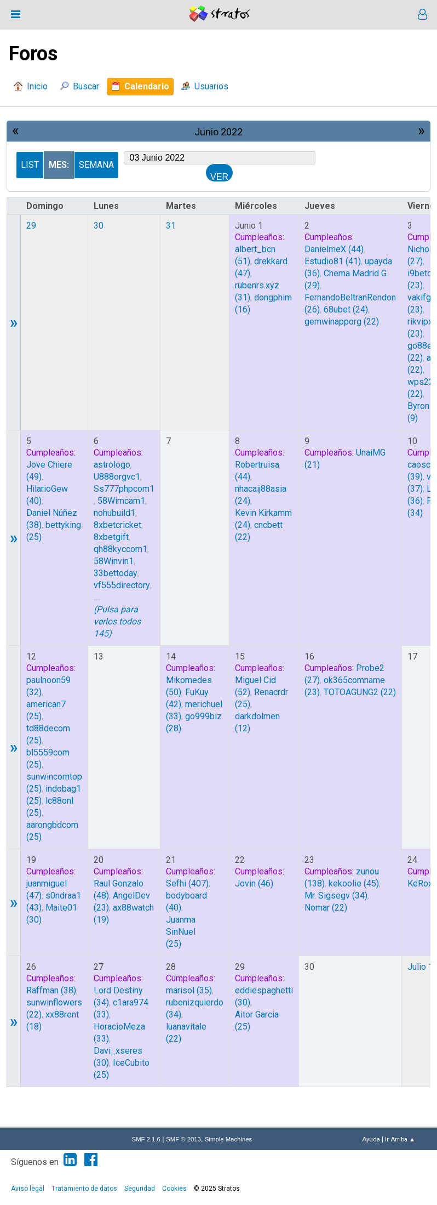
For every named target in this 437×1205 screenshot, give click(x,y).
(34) (335, 895)
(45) (354, 883)
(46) (254, 883)
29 (31, 225)
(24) (346, 309)
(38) (51, 990)
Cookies (174, 1188)
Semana (96, 165)
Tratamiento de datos (84, 1188)
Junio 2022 (218, 132)
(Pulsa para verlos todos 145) (117, 621)
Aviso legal (27, 1188)
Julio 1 (420, 967)
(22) (341, 321)
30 (99, 225)
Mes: (59, 165)
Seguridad (139, 1188)
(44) (334, 249)
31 (171, 225)
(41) (332, 261)
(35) (189, 990)
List (30, 165)
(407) (187, 883)
